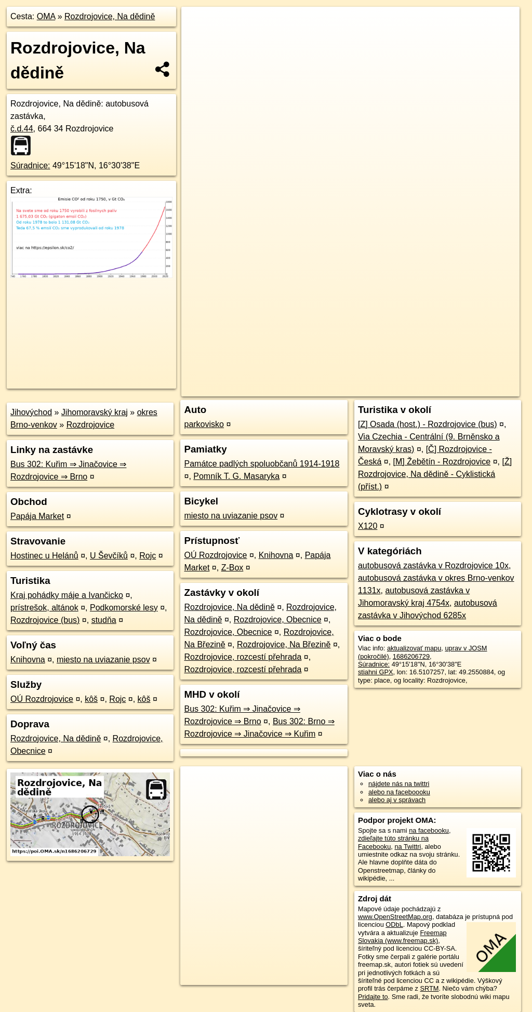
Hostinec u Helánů (44, 555)
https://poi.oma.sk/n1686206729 (472, 372)
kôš (91, 699)
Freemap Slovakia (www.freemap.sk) (402, 936)
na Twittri (407, 846)
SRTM (429, 988)
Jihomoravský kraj (94, 412)
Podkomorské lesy (124, 607)
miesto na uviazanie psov (103, 659)
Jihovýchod (31, 412)
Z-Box (232, 567)
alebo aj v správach (396, 800)
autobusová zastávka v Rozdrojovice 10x (433, 565)
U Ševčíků (109, 555)
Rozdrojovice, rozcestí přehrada (242, 657)
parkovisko (203, 424)
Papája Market (37, 516)
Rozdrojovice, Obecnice (278, 619)
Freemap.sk (394, 372)
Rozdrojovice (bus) (44, 620)
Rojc (147, 555)
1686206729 (411, 656)
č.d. (21, 128)
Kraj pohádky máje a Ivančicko (66, 595)
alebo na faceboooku (399, 792)
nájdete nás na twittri (398, 784)
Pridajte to (373, 997)
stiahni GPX (375, 672)
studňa (103, 620)
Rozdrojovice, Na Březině (284, 644)
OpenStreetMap (340, 372)
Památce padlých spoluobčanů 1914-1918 (261, 463)
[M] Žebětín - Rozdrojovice (442, 461)
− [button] (199, 40)
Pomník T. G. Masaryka (236, 476)
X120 (367, 526)
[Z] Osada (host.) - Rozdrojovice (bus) (427, 424)
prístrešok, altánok (44, 607)
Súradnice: (30, 165)
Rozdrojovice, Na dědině (109, 16)
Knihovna (27, 659)
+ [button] (199, 24)
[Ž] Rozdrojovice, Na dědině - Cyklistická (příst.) (435, 474)
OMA (46, 16)
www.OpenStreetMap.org (395, 917)
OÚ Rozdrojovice (41, 699)
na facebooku (429, 830)
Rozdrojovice (90, 424)
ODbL (394, 924)
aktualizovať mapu (414, 648)
